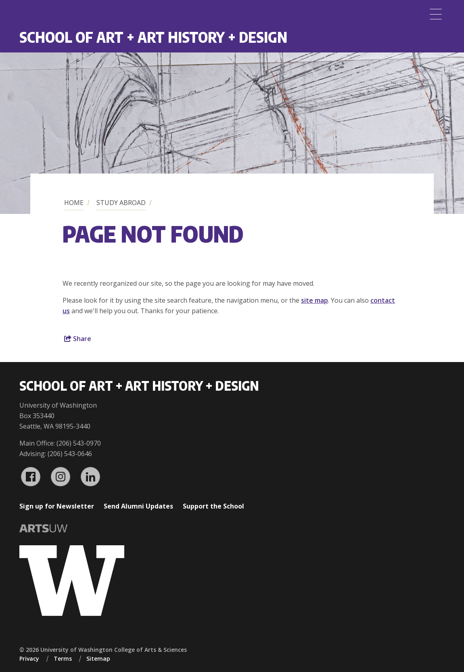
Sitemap (98, 658)
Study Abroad (121, 202)
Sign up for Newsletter (56, 506)
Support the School (213, 506)
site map (314, 300)
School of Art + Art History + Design (153, 37)
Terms (63, 658)
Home (74, 202)
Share (77, 338)
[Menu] (436, 14)
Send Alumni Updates (138, 506)
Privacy (29, 658)
